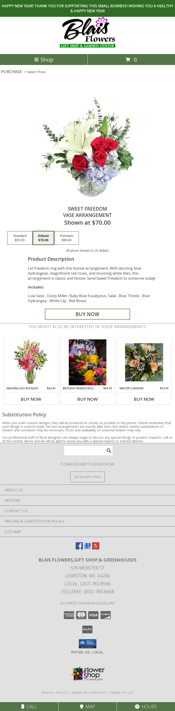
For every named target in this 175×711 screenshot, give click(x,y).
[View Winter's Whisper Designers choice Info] (144, 362)
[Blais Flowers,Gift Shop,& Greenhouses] (87, 47)
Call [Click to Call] (29, 707)
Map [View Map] (87, 707)
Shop (43, 59)
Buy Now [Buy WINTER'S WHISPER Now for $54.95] (144, 399)
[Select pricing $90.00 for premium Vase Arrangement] (67, 238)
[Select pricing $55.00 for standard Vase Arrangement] (20, 238)
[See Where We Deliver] (87, 477)
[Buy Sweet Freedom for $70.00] (87, 314)
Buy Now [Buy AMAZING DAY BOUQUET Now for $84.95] (31, 399)
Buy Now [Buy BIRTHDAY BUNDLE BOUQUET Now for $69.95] (87, 399)
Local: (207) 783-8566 (87, 584)
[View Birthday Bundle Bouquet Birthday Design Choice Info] (88, 362)
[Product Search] (88, 450)
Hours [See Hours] (146, 707)
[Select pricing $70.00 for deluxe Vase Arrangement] (43, 238)
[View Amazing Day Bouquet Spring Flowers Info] (31, 362)
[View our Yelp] (95, 548)
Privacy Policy (54, 693)
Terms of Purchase (89, 693)
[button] (87, 643)
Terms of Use (122, 693)
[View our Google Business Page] (87, 548)
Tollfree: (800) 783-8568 (87, 592)
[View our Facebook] (79, 548)
